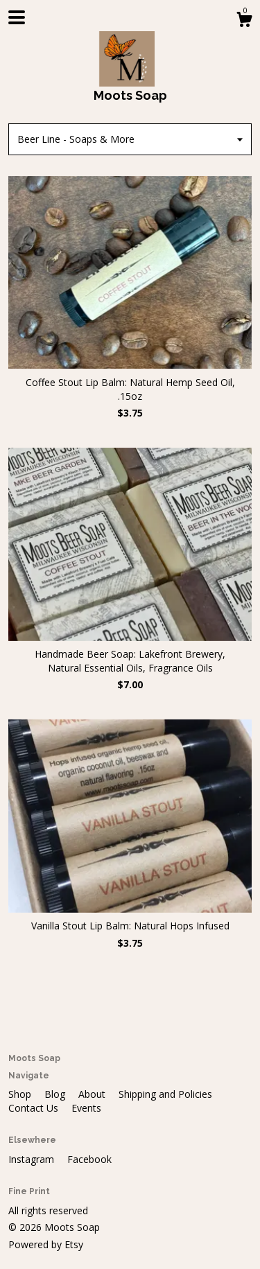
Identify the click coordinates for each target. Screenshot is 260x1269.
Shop (21, 1094)
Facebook (89, 1159)
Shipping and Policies (165, 1094)
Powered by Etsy (45, 1244)
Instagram (32, 1159)
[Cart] (244, 21)
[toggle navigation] (16, 17)
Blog (56, 1094)
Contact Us (34, 1107)
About (93, 1094)
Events (86, 1107)
